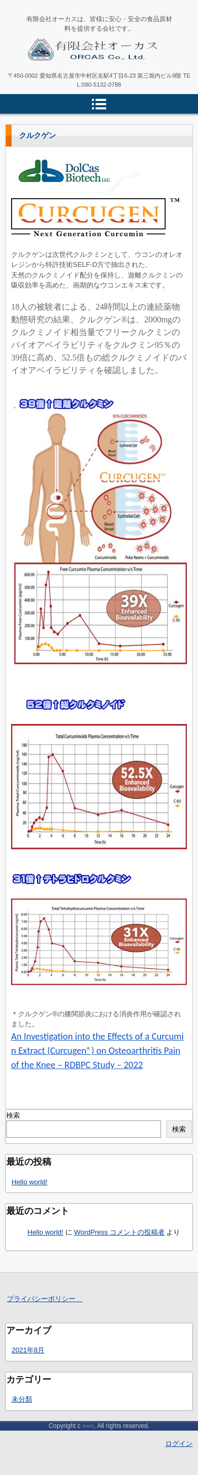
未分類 (22, 1399)
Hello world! (30, 1182)
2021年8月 (28, 1350)
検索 (13, 1115)
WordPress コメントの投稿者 (119, 1232)
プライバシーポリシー (44, 1299)
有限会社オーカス (65, 73)
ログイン (179, 1444)
